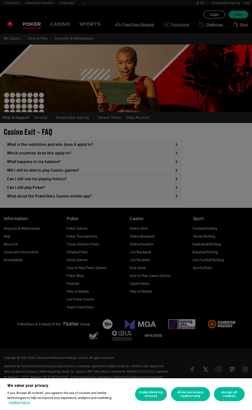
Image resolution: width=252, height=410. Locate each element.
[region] (126, 394)
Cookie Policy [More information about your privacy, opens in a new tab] (19, 402)
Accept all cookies (229, 394)
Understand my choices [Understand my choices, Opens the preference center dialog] (151, 394)
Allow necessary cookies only (190, 394)
